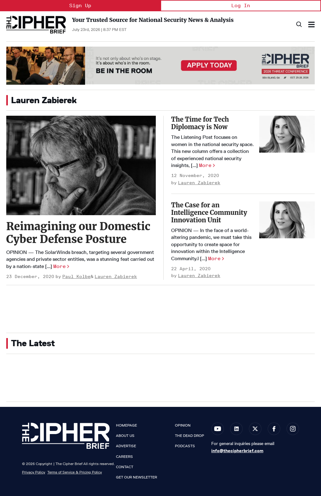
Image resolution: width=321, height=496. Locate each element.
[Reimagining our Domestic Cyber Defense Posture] (81, 165)
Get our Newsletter (136, 477)
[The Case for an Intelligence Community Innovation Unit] (287, 219)
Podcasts (185, 446)
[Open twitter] (255, 429)
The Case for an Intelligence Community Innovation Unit (209, 212)
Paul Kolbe (76, 276)
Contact (124, 467)
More (59, 266)
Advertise (126, 446)
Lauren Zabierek (116, 276)
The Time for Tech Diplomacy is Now (200, 123)
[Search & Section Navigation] (311, 24)
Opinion (183, 425)
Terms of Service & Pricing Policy (74, 472)
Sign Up (80, 5)
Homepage (126, 425)
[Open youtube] (217, 429)
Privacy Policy (33, 472)
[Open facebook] (274, 429)
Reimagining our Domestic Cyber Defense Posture (78, 233)
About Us (125, 435)
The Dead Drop (189, 435)
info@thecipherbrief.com (237, 450)
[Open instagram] (293, 429)
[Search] (298, 24)
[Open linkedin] (236, 429)
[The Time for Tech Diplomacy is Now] (287, 134)
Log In (240, 5)
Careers (124, 456)
